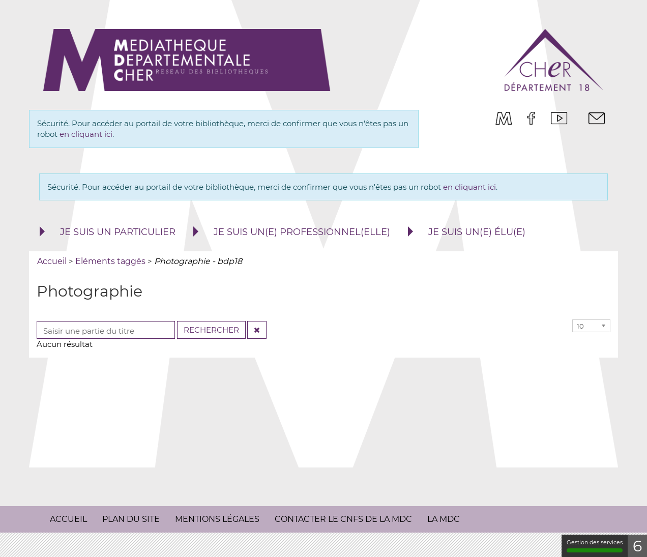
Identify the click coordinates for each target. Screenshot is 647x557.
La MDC (443, 519)
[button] (106, 232)
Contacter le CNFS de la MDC (343, 519)
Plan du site (131, 519)
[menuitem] (503, 118)
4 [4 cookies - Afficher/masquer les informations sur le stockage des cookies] (637, 546)
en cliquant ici (86, 134)
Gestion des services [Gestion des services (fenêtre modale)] (594, 545)
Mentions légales (217, 519)
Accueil (68, 519)
